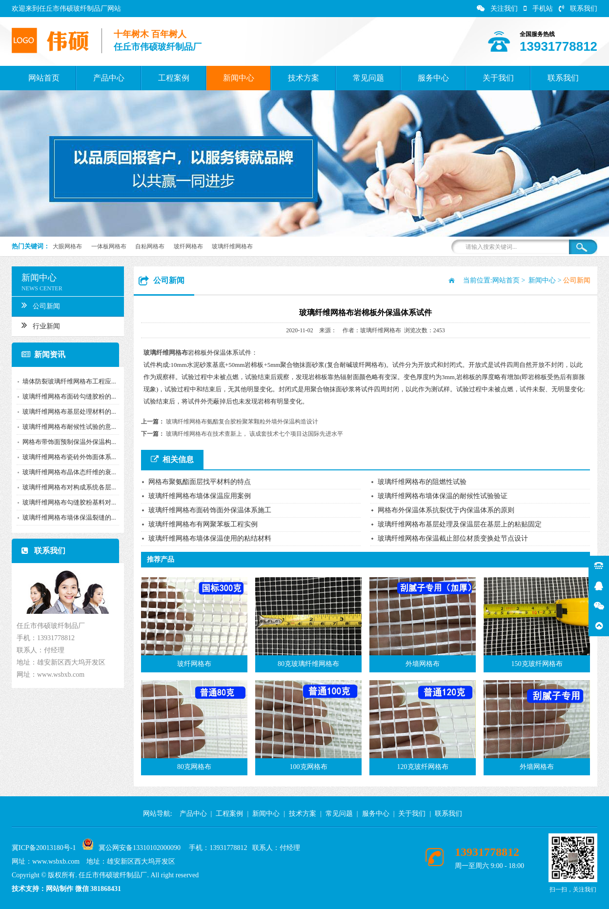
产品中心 (108, 78)
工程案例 (173, 78)
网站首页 (44, 78)
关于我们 (498, 78)
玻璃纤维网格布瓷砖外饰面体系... (67, 457)
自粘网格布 (149, 246)
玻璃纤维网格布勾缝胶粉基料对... (67, 502)
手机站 (538, 8)
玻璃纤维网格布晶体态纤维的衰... (67, 472)
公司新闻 (39, 305)
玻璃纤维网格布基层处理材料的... (67, 411)
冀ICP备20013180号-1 (44, 847)
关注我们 (497, 8)
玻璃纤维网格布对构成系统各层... (67, 487)
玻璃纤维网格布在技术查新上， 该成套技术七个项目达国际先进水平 (254, 433)
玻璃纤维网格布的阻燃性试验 (422, 481)
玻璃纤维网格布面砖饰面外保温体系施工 (209, 510)
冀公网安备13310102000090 (140, 847)
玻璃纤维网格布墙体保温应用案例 (199, 496)
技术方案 (303, 78)
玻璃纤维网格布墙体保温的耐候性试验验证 (443, 496)
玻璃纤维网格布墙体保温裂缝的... (67, 517)
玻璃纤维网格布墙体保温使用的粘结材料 (209, 538)
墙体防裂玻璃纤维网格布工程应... (67, 381)
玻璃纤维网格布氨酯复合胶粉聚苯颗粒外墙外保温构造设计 (242, 421)
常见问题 (368, 78)
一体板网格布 (108, 246)
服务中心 (433, 78)
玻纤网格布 (188, 246)
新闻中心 (238, 78)
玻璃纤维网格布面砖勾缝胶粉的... (67, 396)
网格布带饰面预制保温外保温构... (67, 441)
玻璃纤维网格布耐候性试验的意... (67, 426)
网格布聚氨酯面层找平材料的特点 (199, 481)
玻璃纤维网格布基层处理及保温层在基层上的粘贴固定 (460, 524)
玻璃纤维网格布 (232, 246)
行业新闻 (39, 325)
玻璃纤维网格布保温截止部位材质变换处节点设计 (453, 538)
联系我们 (578, 8)
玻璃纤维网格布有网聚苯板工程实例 (203, 524)
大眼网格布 (67, 246)
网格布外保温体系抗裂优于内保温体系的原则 (446, 510)
